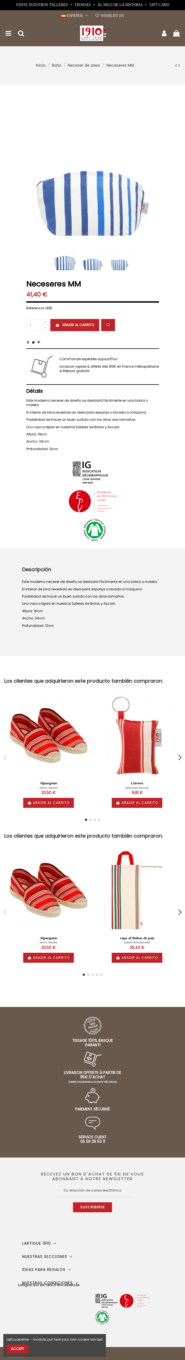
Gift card (159, 5)
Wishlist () (109, 16)
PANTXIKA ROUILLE (137, 788)
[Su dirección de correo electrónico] (92, 1190)
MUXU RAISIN (48, 788)
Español (75, 16)
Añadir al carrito (75, 325)
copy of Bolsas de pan (137, 938)
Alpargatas (48, 783)
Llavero (137, 783)
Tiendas (83, 5)
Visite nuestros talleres (42, 5)
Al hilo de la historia (121, 5)
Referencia (35, 308)
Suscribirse (92, 1207)
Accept (17, 1348)
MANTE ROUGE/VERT (137, 942)
